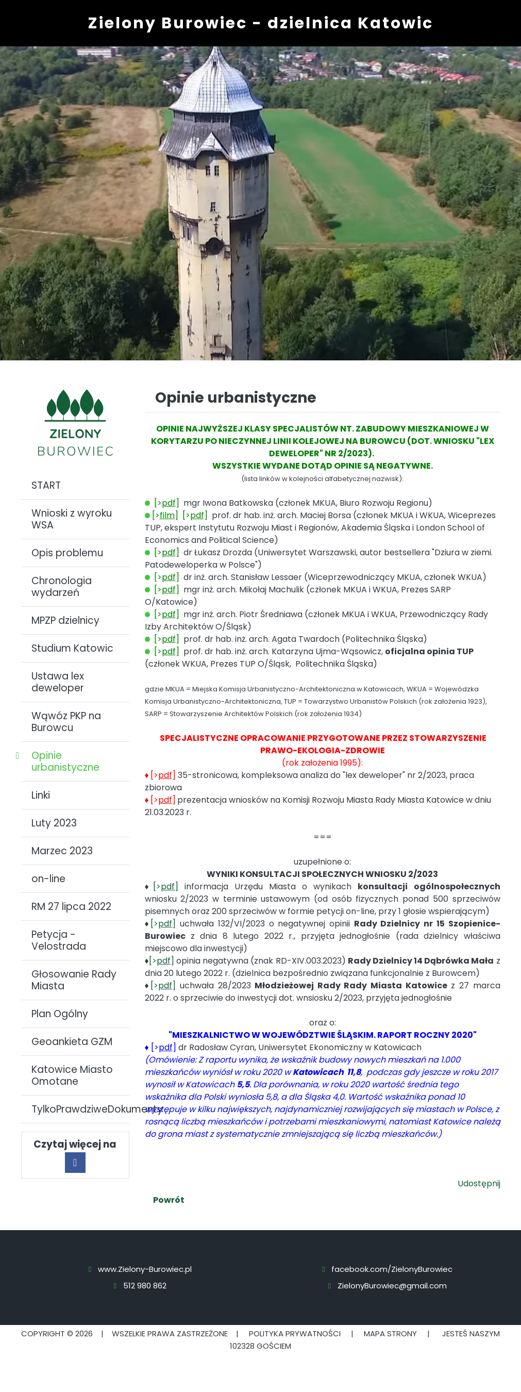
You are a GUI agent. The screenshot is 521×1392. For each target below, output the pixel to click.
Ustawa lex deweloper (57, 682)
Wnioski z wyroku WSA (71, 519)
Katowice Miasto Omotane (72, 1075)
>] (163, 1047)
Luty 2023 (54, 823)
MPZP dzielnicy (65, 620)
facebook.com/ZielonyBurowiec (391, 1269)
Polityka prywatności (295, 1333)
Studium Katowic (72, 648)
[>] (165, 515)
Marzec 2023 (62, 851)
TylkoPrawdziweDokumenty (80, 1109)
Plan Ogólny (59, 1014)
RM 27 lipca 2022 (71, 907)
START (46, 485)
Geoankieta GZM (71, 1042)
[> (165, 886)
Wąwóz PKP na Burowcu (66, 722)
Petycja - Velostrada (58, 940)
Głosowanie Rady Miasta (73, 980)
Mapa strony (390, 1333)
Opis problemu (67, 553)
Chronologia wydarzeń (61, 587)
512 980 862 (144, 1285)
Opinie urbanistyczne (65, 761)
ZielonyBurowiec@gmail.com (392, 1285)
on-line (48, 879)
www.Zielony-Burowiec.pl (145, 1269)
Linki (40, 795)
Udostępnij (479, 1183)
